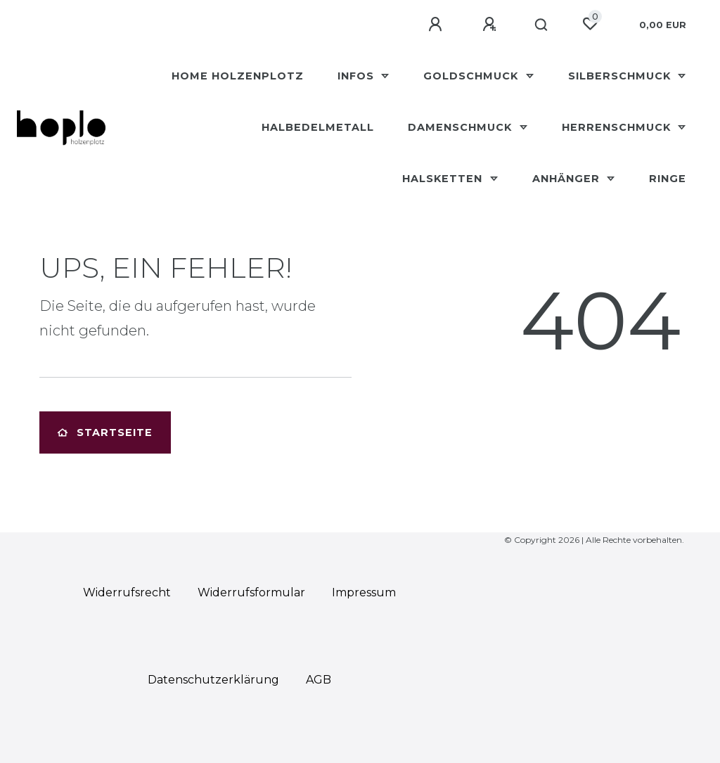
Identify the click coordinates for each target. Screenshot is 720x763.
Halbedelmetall (318, 127)
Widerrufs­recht (127, 592)
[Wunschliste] (590, 24)
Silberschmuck (621, 76)
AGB (318, 679)
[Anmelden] (437, 24)
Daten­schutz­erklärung (213, 679)
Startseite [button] (105, 432)
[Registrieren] (491, 24)
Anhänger (567, 178)
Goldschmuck (472, 76)
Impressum (364, 592)
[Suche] (542, 25)
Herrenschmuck (618, 127)
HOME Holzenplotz (238, 76)
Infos (358, 76)
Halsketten (444, 178)
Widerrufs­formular (251, 592)
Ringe (667, 178)
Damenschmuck (461, 127)
